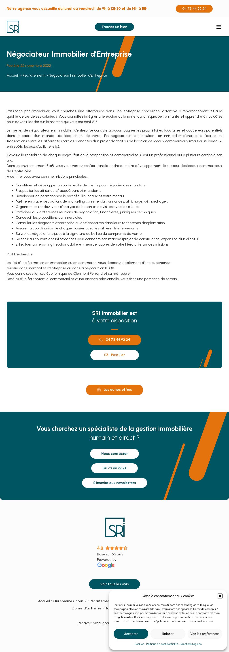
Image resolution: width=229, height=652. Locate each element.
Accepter (131, 634)
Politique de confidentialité (162, 644)
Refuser (168, 634)
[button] (220, 596)
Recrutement (34, 75)
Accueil (13, 75)
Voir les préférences (204, 634)
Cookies (139, 644)
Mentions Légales (190, 644)
